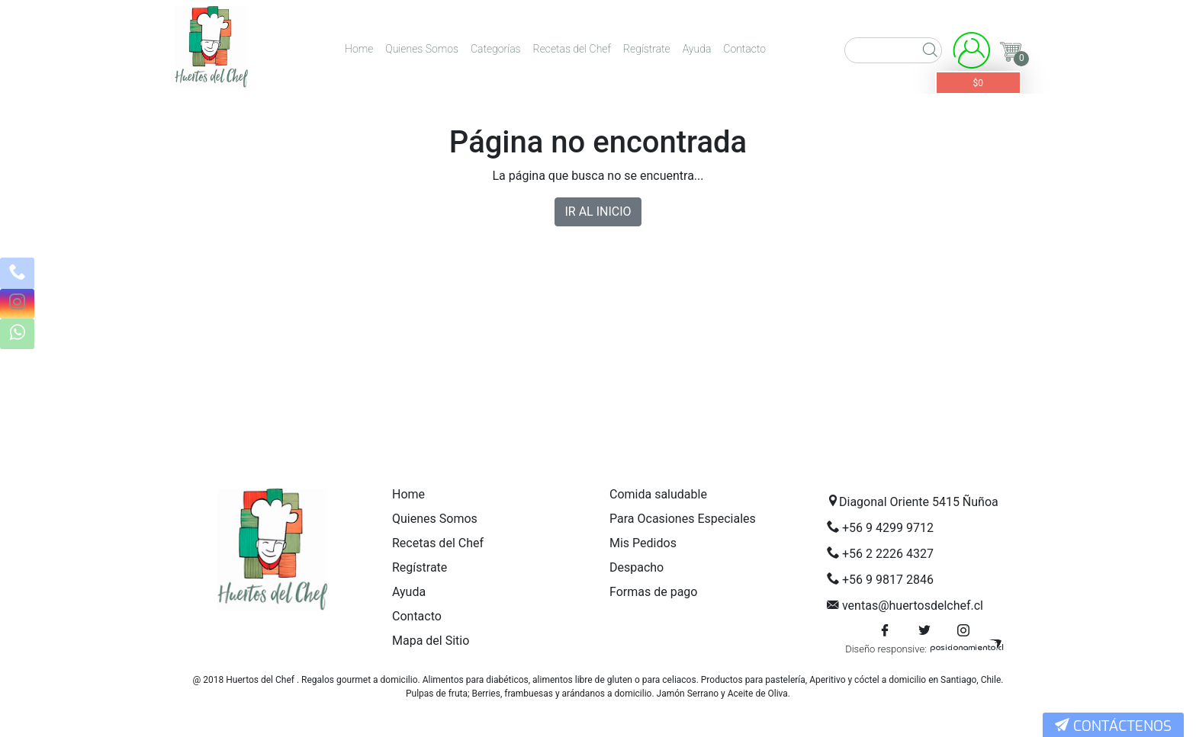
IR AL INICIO (597, 211)
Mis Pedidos (643, 543)
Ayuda (697, 49)
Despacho (636, 567)
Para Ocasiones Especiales (682, 518)
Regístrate (646, 49)
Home (359, 49)
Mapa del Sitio (430, 640)
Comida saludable (658, 494)
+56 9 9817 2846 (888, 579)
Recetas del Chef (572, 49)
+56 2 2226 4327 (888, 553)
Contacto (744, 49)
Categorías (496, 49)
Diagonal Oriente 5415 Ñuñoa (918, 502)
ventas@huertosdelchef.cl (912, 605)
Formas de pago (653, 592)
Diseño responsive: (886, 649)
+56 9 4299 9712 (888, 528)
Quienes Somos (421, 49)
